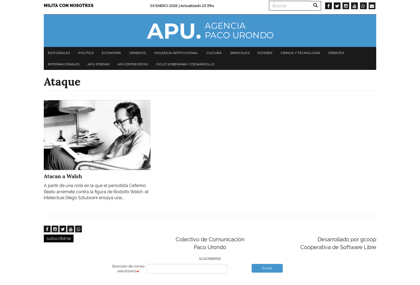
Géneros (137, 53)
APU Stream (98, 64)
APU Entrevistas (133, 64)
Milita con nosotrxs (69, 5)
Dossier (265, 53)
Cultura (214, 53)
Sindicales (239, 53)
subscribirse (58, 238)
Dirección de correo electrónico (128, 268)
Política (86, 53)
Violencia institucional (176, 53)
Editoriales (59, 53)
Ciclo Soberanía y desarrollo (185, 64)
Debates (336, 53)
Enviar (267, 268)
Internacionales (63, 64)
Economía (111, 53)
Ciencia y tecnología (300, 53)
